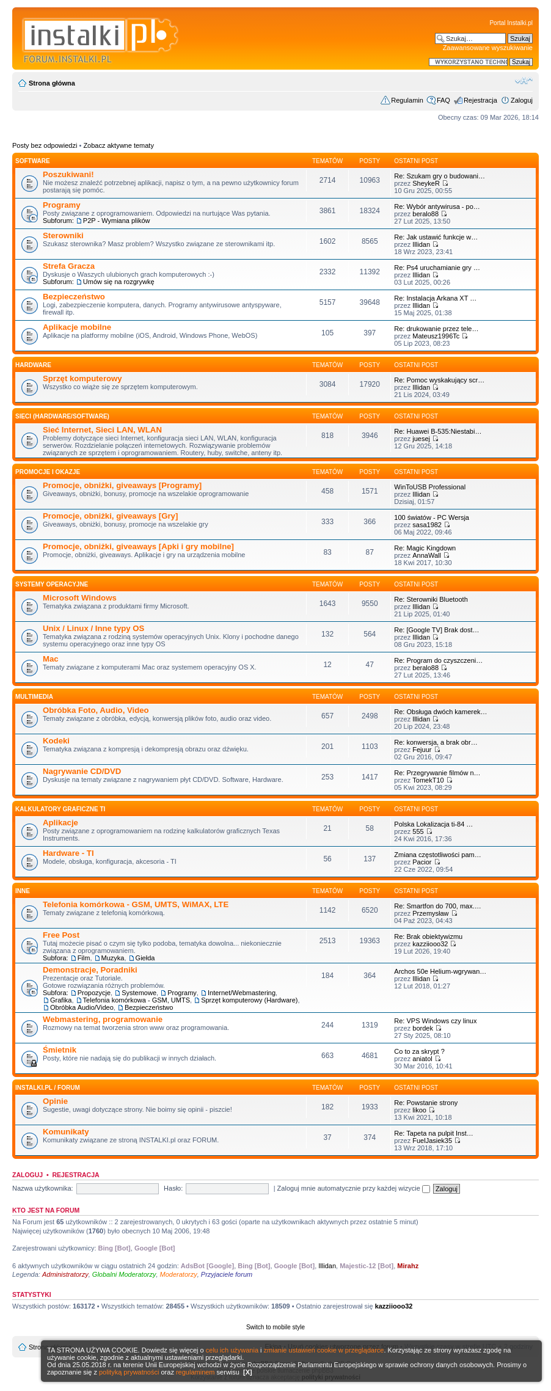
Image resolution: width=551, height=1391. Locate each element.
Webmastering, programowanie (102, 1019)
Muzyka (113, 958)
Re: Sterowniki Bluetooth (430, 599)
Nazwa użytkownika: (42, 1188)
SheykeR (426, 183)
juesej (421, 438)
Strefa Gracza (69, 266)
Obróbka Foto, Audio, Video (96, 710)
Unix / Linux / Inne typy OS (93, 628)
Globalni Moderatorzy (124, 1274)
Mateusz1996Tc (435, 336)
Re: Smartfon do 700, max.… (437, 906)
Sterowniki (63, 235)
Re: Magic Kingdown (425, 548)
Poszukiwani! (68, 174)
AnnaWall (426, 555)
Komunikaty (66, 1131)
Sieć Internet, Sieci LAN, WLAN (102, 429)
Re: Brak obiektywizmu (428, 936)
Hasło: (173, 1188)
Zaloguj (522, 100)
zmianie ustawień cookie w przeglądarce (324, 1350)
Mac (51, 658)
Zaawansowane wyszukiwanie (488, 47)
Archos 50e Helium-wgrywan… (440, 971)
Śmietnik (59, 1049)
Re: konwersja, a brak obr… (435, 742)
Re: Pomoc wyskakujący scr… (439, 380)
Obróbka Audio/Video (82, 1007)
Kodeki (56, 740)
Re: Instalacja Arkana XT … (435, 298)
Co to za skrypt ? (419, 1051)
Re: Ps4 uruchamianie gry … (437, 267)
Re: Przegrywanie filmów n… (437, 772)
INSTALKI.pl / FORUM (47, 1087)
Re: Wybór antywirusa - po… (437, 206)
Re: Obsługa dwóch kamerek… (440, 711)
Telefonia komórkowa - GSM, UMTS (136, 1000)
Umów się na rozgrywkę (119, 281)
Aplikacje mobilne (77, 327)
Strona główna (52, 83)
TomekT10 (427, 780)
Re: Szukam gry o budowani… (439, 176)
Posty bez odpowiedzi (44, 145)
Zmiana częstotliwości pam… (437, 854)
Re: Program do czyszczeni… (438, 660)
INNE (22, 891)
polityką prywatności (129, 1372)
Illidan (421, 244)
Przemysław (430, 913)
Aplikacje (60, 822)
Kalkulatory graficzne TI (60, 809)
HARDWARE (33, 365)
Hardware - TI (68, 853)
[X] (247, 1372)
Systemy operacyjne (51, 584)
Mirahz (407, 1265)
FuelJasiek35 (432, 1140)
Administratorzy (65, 1274)
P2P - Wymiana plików (116, 220)
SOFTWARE (32, 161)
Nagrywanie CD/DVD (82, 771)
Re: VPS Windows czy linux (435, 1020)
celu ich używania (232, 1350)
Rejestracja (480, 100)
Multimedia (34, 696)
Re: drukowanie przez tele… (436, 328)
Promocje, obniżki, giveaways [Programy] (122, 485)
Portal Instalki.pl (511, 23)
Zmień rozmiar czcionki (524, 80)
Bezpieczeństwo (74, 296)
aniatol (422, 1058)
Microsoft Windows (80, 597)
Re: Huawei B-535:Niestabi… (437, 431)
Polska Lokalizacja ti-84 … (433, 824)
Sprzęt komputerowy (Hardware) (249, 1000)
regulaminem (195, 1372)
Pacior (421, 862)
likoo (419, 1110)
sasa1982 (427, 524)
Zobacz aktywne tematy (118, 145)
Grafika (60, 1000)
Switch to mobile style (275, 1327)
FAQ (443, 100)
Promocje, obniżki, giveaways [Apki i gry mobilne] (138, 546)
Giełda (145, 958)
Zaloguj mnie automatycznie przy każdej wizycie (353, 1188)
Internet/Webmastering (242, 992)
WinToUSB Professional (429, 487)
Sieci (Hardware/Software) (62, 416)
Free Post (61, 935)
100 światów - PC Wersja (431, 517)
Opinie (55, 1101)
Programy (62, 205)
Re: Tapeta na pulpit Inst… (433, 1133)
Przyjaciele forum (226, 1274)
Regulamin (407, 100)
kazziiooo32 (430, 943)
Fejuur (421, 749)
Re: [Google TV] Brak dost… (436, 629)
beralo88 (425, 213)
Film (84, 958)
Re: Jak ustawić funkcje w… (436, 237)
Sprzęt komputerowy (82, 378)
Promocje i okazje (47, 472)
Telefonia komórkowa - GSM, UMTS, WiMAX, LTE (135, 904)
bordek (422, 1028)
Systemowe (139, 992)
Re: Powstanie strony (426, 1102)
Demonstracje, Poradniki (90, 969)
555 (417, 831)
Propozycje (94, 992)
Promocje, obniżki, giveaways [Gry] (110, 515)
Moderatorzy (178, 1274)
